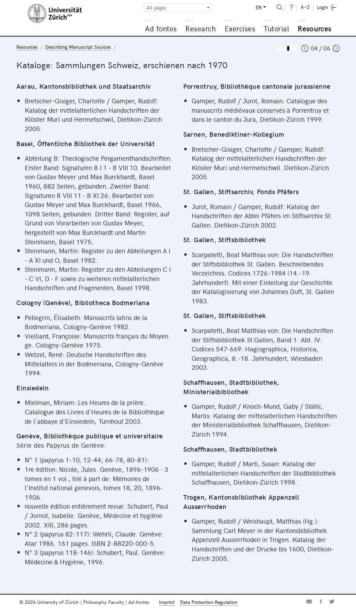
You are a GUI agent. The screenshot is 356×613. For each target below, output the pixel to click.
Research (200, 28)
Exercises (240, 28)
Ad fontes (161, 28)
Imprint (167, 602)
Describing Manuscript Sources (78, 46)
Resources (314, 28)
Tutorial (276, 28)
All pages (156, 7)
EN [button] (259, 7)
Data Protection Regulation (208, 602)
